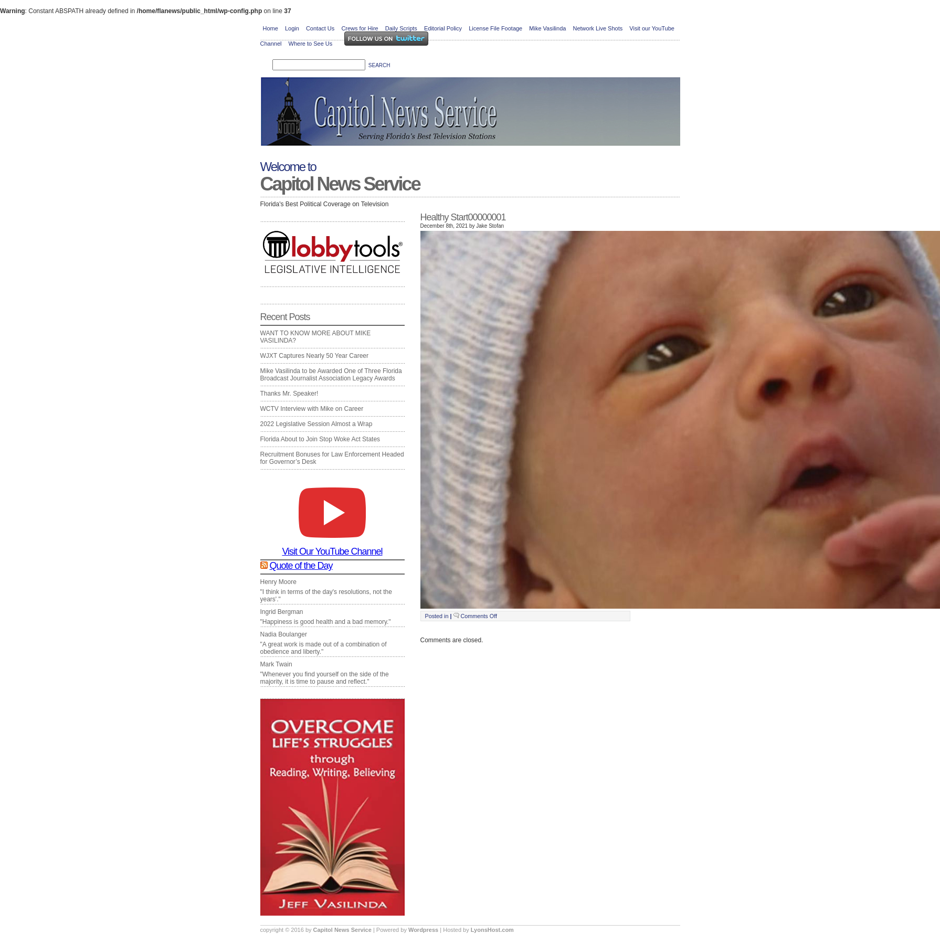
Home (270, 28)
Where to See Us (311, 43)
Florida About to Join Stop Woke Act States (320, 439)
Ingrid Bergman (281, 611)
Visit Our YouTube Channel (332, 547)
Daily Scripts (401, 28)
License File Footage (495, 28)
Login (292, 28)
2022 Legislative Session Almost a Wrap (316, 424)
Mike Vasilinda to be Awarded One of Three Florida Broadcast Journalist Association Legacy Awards (331, 374)
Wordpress (424, 930)
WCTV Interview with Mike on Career (312, 408)
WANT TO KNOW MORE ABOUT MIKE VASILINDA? (315, 337)
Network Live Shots (597, 28)
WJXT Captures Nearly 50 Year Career (314, 355)
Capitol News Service (340, 184)
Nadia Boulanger (283, 634)
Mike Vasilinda (547, 28)
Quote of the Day (301, 565)
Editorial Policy (443, 28)
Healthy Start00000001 (463, 217)
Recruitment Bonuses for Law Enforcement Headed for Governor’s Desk (332, 458)
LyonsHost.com (492, 930)
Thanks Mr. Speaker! (289, 393)
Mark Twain (276, 664)
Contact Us (320, 28)
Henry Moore (278, 582)
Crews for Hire (359, 28)
